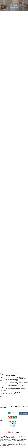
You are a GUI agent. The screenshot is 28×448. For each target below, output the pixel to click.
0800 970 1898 (19, 378)
